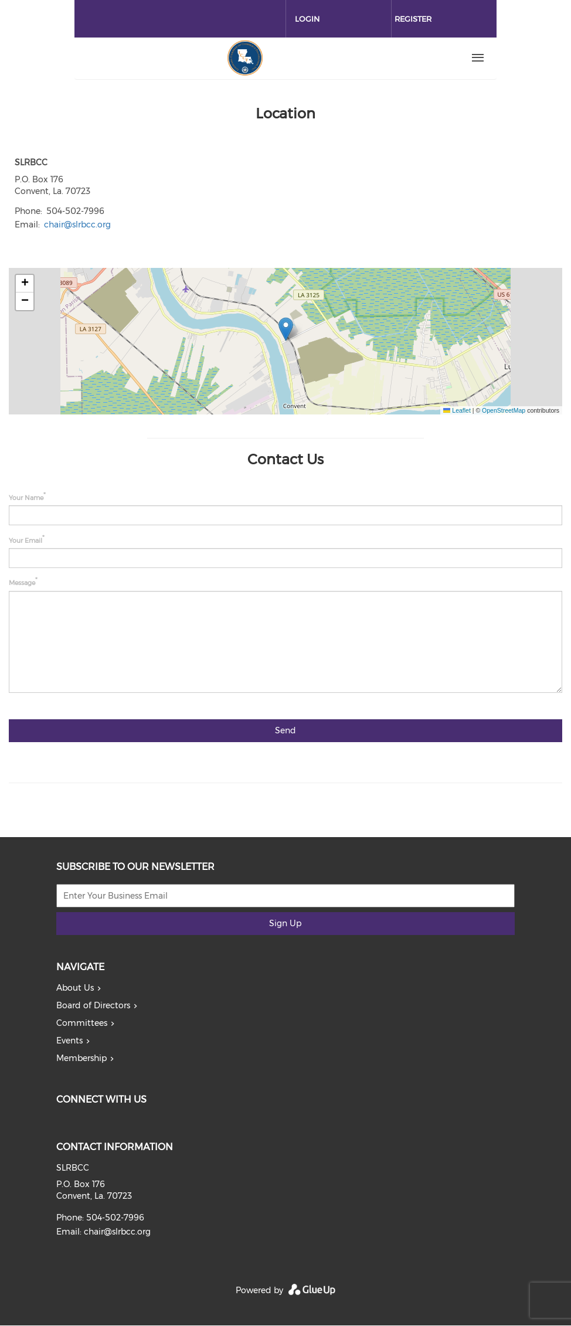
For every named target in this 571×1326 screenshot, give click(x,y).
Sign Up (285, 923)
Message (22, 583)
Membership (81, 1058)
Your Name (26, 498)
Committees (81, 1023)
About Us (75, 987)
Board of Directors (93, 1005)
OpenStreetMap (503, 410)
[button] (285, 329)
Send (285, 730)
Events (69, 1040)
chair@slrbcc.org (77, 224)
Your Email (25, 540)
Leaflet (456, 410)
